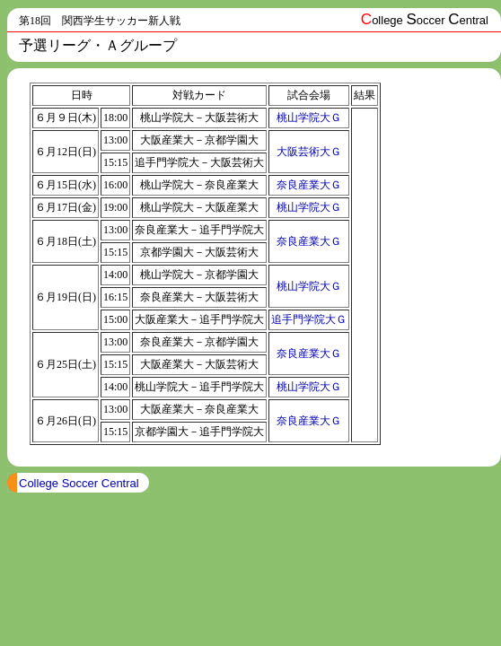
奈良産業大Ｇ (309, 185)
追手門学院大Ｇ (309, 319)
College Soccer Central (79, 483)
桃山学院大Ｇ (309, 117)
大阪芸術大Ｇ (309, 151)
